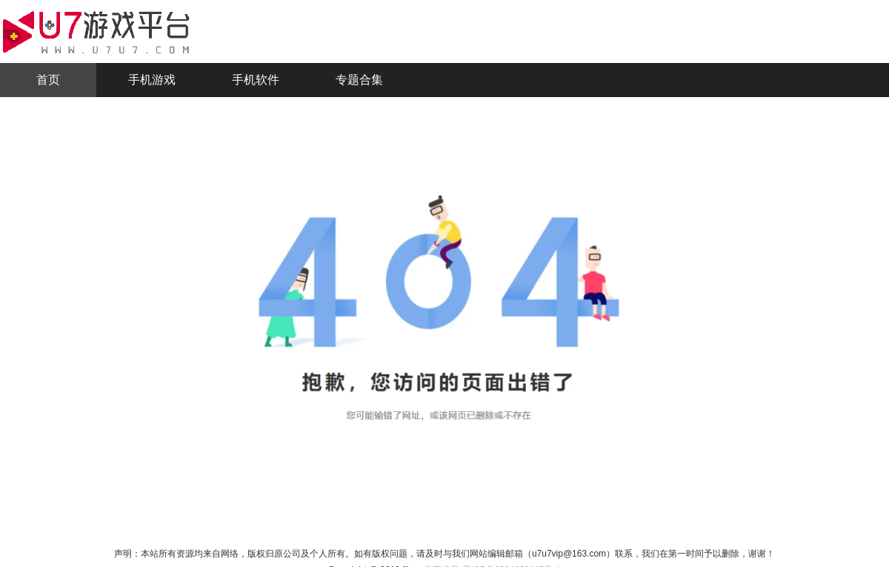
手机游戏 (152, 79)
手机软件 (255, 79)
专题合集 (359, 79)
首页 (48, 79)
